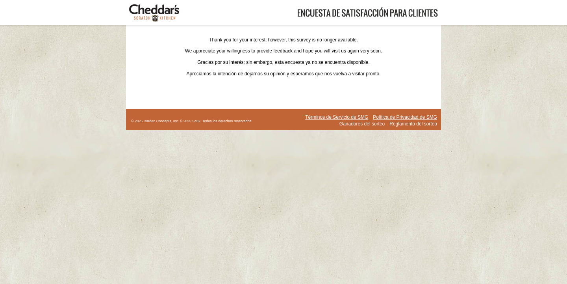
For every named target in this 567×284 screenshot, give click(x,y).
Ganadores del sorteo (362, 124)
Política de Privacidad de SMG (405, 117)
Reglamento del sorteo (413, 124)
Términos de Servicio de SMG (336, 117)
